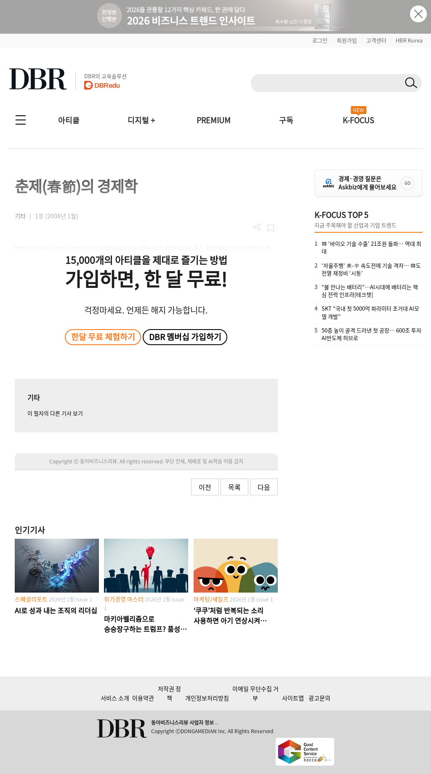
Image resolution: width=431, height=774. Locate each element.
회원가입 (347, 40)
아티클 (69, 120)
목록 (234, 487)
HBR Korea (409, 40)
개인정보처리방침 (207, 698)
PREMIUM (214, 120)
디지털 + (141, 120)
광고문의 (319, 698)
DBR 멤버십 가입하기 (185, 337)
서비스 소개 (115, 698)
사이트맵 (293, 698)
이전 (205, 487)
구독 (286, 120)
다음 (264, 487)
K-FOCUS (358, 120)
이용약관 (143, 698)
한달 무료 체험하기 (103, 337)
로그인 (319, 40)
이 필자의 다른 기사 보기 (55, 413)
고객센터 (376, 40)
